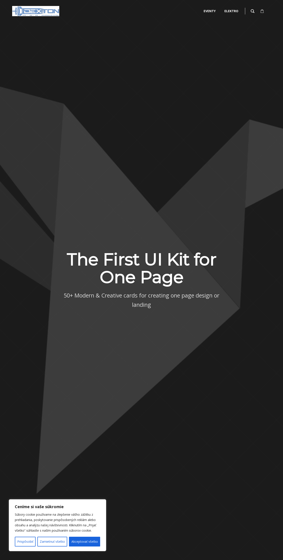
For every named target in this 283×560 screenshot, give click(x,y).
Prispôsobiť (25, 541)
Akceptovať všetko (84, 541)
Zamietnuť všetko (52, 541)
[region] (57, 525)
